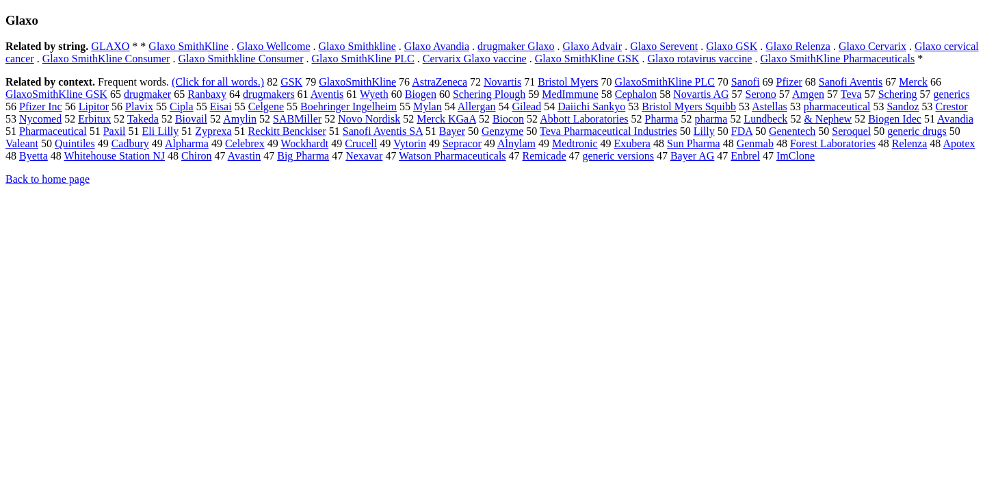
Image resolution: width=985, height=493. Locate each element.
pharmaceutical (837, 106)
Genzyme (502, 131)
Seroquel (851, 131)
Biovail (191, 119)
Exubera (632, 143)
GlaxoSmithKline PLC (665, 82)
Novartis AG (700, 94)
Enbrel (745, 156)
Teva (851, 94)
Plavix (139, 106)
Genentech (792, 131)
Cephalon (636, 94)
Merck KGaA (446, 119)
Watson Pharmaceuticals (452, 156)
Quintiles (75, 143)
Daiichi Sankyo (591, 106)
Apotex (959, 143)
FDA (741, 131)
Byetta (33, 156)
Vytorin (409, 143)
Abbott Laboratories (584, 119)
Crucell (361, 143)
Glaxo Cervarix (872, 46)
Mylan (427, 106)
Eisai (221, 106)
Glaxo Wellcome (273, 46)
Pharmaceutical (53, 131)
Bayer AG (692, 156)
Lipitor (94, 106)
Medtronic (575, 143)
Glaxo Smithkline (357, 46)
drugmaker (147, 94)
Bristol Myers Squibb (689, 106)
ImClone (795, 156)
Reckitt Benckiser (287, 131)
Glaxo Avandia (436, 46)
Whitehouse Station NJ (114, 156)
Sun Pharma (693, 143)
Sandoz (902, 106)
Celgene (266, 106)
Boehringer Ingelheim (348, 106)
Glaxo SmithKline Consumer (106, 58)
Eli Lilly (160, 131)
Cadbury (130, 143)
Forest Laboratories (833, 143)
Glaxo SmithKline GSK (587, 58)
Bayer (452, 131)
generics (952, 94)
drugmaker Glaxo (515, 46)
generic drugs (917, 131)
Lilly (704, 131)
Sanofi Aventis (850, 82)
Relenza (910, 143)
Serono (760, 94)
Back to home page (47, 179)
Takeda (143, 119)
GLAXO (110, 46)
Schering (897, 94)
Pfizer (789, 82)
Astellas (769, 106)
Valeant (21, 143)
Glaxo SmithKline (188, 46)
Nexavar (363, 156)
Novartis (502, 82)
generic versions (618, 156)
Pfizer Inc (40, 106)
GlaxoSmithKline (357, 82)
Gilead (527, 106)
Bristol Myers (568, 82)
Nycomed (40, 119)
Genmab (755, 143)
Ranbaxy (206, 94)
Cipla (182, 106)
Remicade (544, 156)
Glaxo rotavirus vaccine (700, 58)
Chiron (196, 156)
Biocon (508, 119)
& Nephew (828, 119)
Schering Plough (489, 94)
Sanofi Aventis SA (383, 131)
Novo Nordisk (369, 119)
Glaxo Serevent (664, 46)
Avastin (244, 156)
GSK (291, 82)
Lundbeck (765, 119)
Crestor (952, 106)
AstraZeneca (439, 82)
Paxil (114, 131)
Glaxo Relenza (797, 46)
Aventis (327, 94)
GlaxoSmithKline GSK (56, 94)
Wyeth (374, 94)
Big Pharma (303, 156)
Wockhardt (304, 143)
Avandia (955, 119)
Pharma (662, 119)
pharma (710, 119)
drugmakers (269, 94)
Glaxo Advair (592, 46)
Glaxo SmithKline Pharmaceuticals (837, 58)
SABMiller (297, 119)
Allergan (477, 106)
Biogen (420, 94)
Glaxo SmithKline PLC (363, 58)
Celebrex (245, 143)
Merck (913, 82)
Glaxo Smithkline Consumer (240, 58)
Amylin (240, 119)
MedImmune (570, 94)
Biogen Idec (894, 119)
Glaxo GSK (731, 46)
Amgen (808, 94)
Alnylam (516, 143)
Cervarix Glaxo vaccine (475, 58)
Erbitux (94, 119)
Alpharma (187, 143)
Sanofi (745, 82)
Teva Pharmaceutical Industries (608, 131)
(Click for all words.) (218, 82)
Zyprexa (213, 131)
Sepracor (462, 143)
